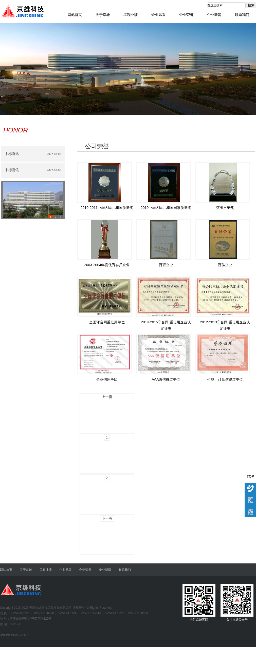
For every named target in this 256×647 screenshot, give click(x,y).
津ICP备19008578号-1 (14, 635)
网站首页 (75, 15)
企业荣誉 (186, 15)
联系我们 (242, 15)
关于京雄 (103, 15)
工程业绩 (130, 15)
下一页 (107, 518)
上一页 (107, 397)
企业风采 (158, 15)
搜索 (251, 5)
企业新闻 (214, 15)
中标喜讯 (12, 154)
